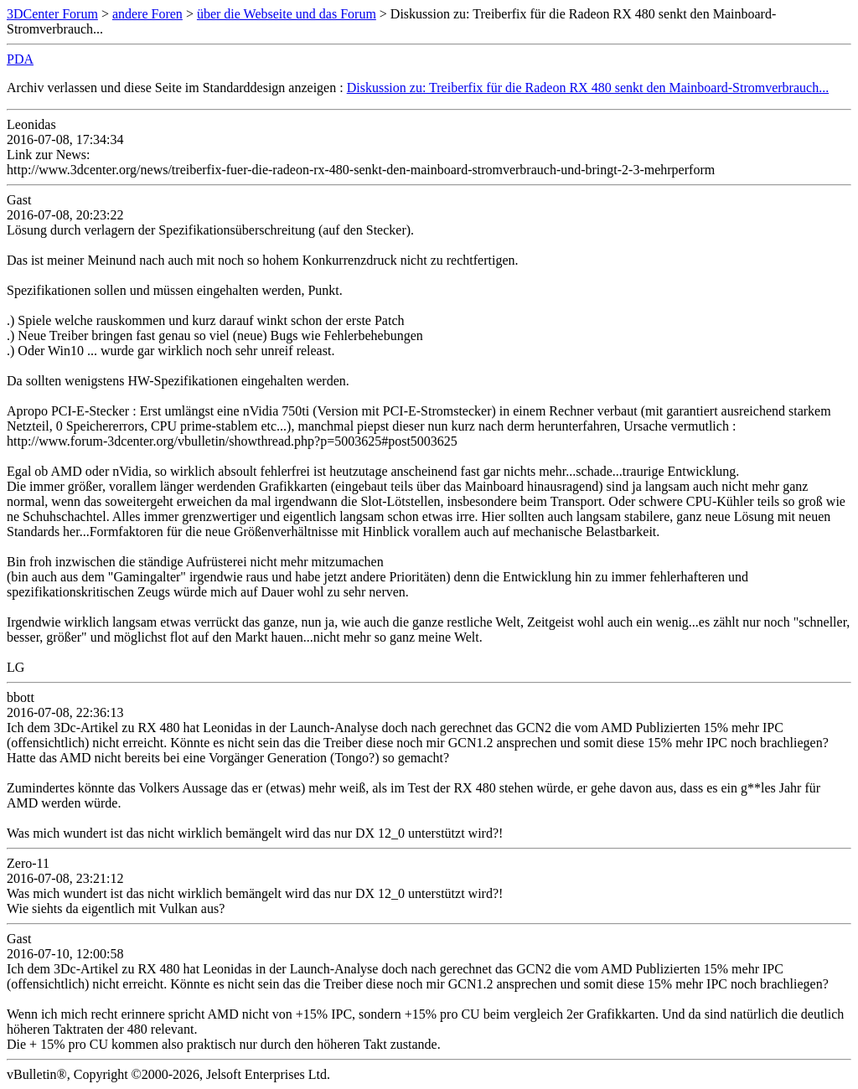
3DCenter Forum (52, 14)
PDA (20, 59)
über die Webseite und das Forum (286, 14)
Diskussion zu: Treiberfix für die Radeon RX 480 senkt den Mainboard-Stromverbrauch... (588, 87)
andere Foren (147, 14)
